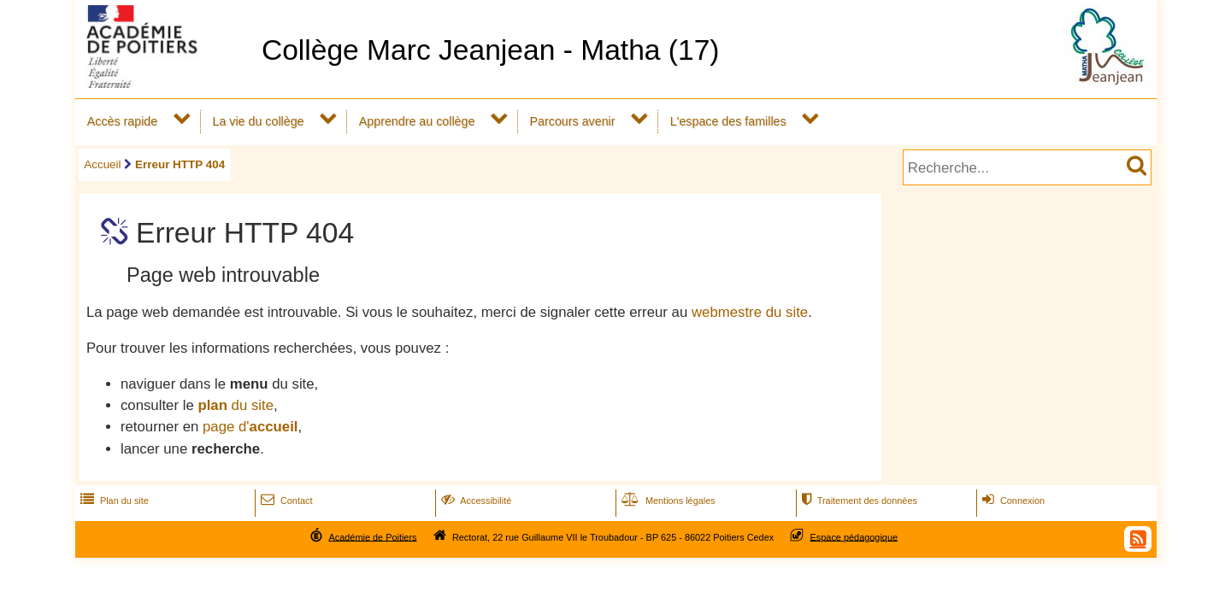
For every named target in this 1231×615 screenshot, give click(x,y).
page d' (250, 427)
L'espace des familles (728, 121)
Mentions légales (667, 500)
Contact (285, 500)
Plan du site (113, 500)
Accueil (102, 164)
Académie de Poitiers (372, 536)
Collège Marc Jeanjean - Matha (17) (491, 50)
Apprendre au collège (417, 121)
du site (235, 405)
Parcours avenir (573, 121)
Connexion (1012, 500)
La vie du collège (257, 121)
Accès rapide (122, 121)
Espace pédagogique (854, 536)
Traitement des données (857, 500)
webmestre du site (750, 312)
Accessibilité (475, 500)
